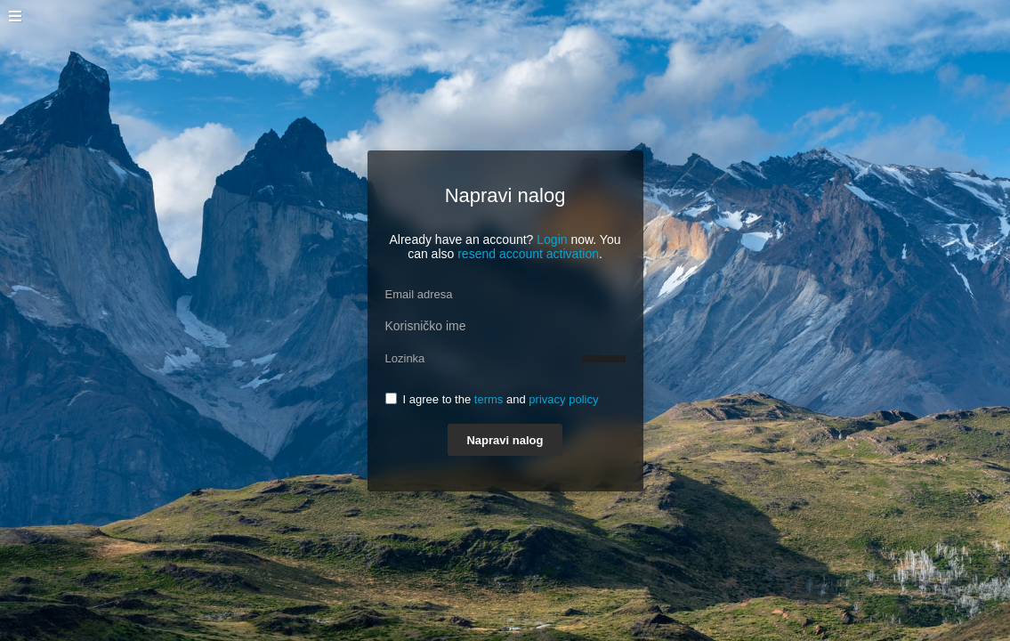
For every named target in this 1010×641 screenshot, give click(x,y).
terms (489, 399)
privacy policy (563, 399)
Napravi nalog (504, 440)
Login (552, 239)
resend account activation (528, 254)
